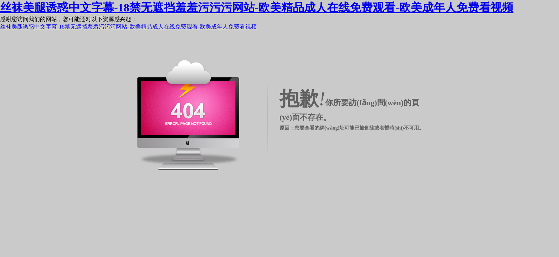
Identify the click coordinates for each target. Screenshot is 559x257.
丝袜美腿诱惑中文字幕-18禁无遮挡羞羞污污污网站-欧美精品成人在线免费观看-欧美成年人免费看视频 (256, 7)
